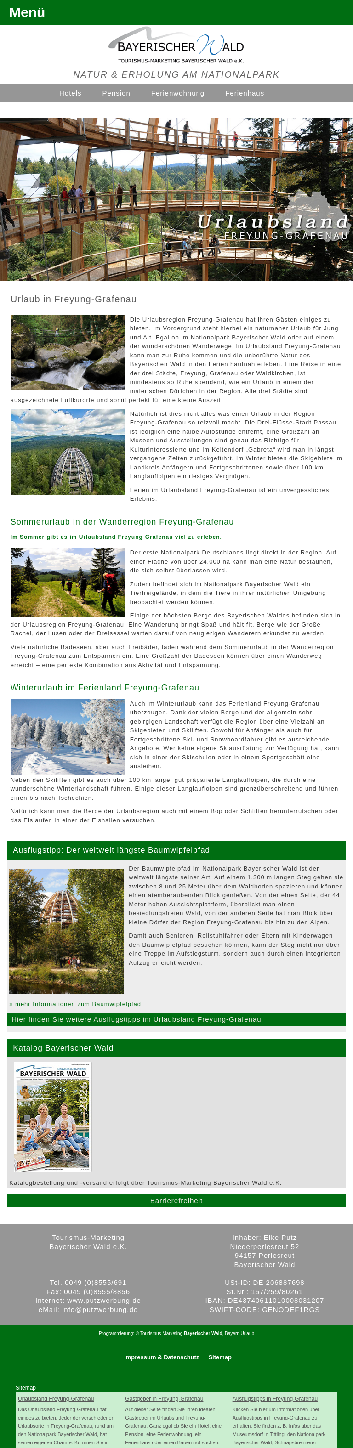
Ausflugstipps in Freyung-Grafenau (275, 1399)
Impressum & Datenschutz (161, 1357)
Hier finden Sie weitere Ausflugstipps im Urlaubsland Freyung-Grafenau (136, 1019)
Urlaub (247, 1333)
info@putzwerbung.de (100, 1309)
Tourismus (150, 1333)
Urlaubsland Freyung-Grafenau (56, 1399)
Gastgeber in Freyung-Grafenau (164, 1399)
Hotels (70, 93)
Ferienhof (75, 110)
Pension (116, 93)
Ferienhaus (244, 93)
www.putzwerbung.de (104, 1300)
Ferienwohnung (178, 93)
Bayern (232, 1333)
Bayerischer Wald (203, 1333)
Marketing (172, 1333)
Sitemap (220, 1357)
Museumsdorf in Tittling (259, 1434)
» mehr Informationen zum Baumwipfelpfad (75, 1004)
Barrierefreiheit (176, 1201)
